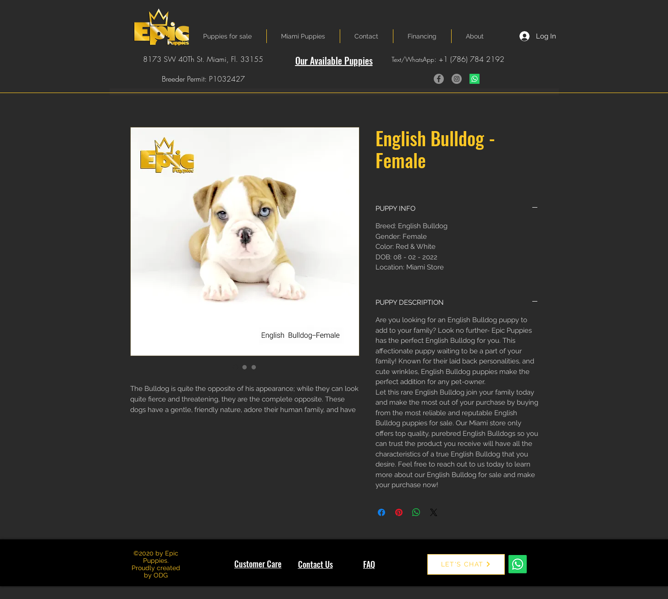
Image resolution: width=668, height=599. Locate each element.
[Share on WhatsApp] (416, 512)
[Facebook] (439, 79)
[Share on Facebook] (381, 512)
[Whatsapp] (474, 79)
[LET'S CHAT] (466, 564)
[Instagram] (457, 79)
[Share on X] (433, 512)
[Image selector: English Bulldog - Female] (235, 367)
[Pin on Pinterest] (398, 512)
